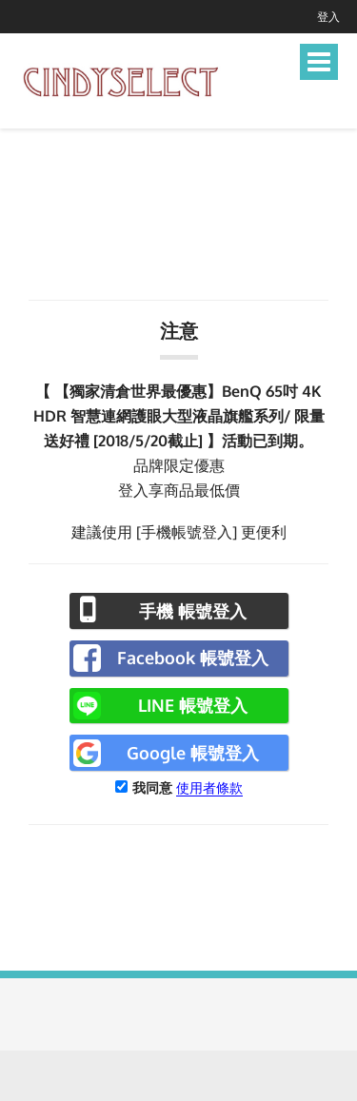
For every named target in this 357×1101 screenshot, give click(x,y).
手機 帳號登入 (193, 610)
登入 (328, 17)
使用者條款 (209, 787)
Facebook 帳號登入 (192, 657)
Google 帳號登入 (193, 752)
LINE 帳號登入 (193, 705)
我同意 (152, 787)
